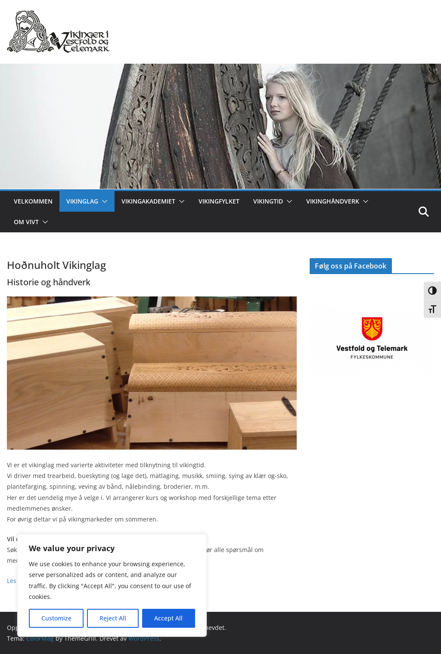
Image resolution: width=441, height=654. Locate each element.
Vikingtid (268, 201)
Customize (56, 618)
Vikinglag (82, 201)
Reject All (112, 618)
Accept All (168, 618)
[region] (112, 585)
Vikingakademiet (148, 201)
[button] (103, 201)
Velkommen (33, 201)
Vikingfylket (219, 201)
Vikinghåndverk (332, 201)
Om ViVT (26, 222)
